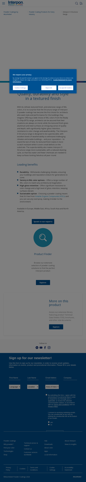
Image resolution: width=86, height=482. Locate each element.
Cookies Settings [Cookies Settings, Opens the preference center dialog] (20, 88)
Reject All (49, 88)
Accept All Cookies (65, 88)
